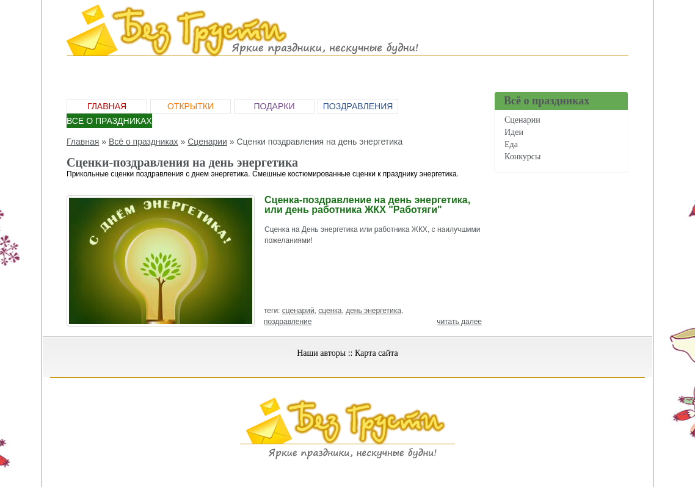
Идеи (513, 132)
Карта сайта (376, 353)
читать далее (459, 321)
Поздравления (358, 106)
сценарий (298, 310)
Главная (106, 106)
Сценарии (522, 119)
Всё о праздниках (143, 141)
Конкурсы (522, 156)
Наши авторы (321, 353)
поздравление (287, 321)
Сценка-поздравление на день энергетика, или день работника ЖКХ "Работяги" (367, 205)
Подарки (273, 106)
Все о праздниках (109, 121)
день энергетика (373, 310)
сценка (329, 310)
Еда (511, 144)
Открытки (190, 106)
